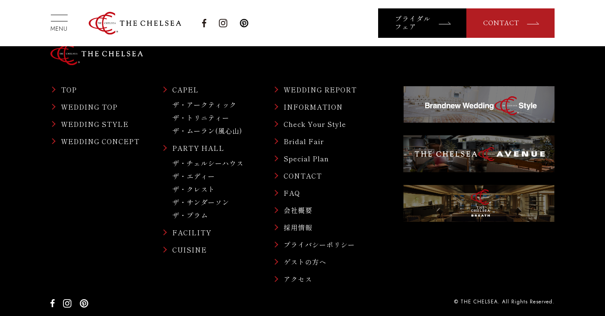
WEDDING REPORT (320, 89)
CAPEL (185, 89)
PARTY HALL (198, 148)
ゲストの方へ (305, 261)
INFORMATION (313, 106)
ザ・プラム (190, 215)
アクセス (298, 279)
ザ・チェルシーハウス (208, 163)
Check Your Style (315, 124)
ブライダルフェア (413, 23)
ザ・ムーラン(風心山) (207, 131)
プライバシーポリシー (319, 244)
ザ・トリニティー (200, 118)
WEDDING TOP (89, 106)
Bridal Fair (304, 141)
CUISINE (189, 249)
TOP (69, 89)
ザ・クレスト (193, 189)
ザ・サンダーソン (200, 202)
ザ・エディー (193, 176)
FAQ (292, 193)
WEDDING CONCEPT (100, 141)
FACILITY (191, 232)
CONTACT (501, 22)
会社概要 (298, 210)
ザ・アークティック (204, 105)
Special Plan (306, 158)
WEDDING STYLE (95, 124)
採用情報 (298, 227)
